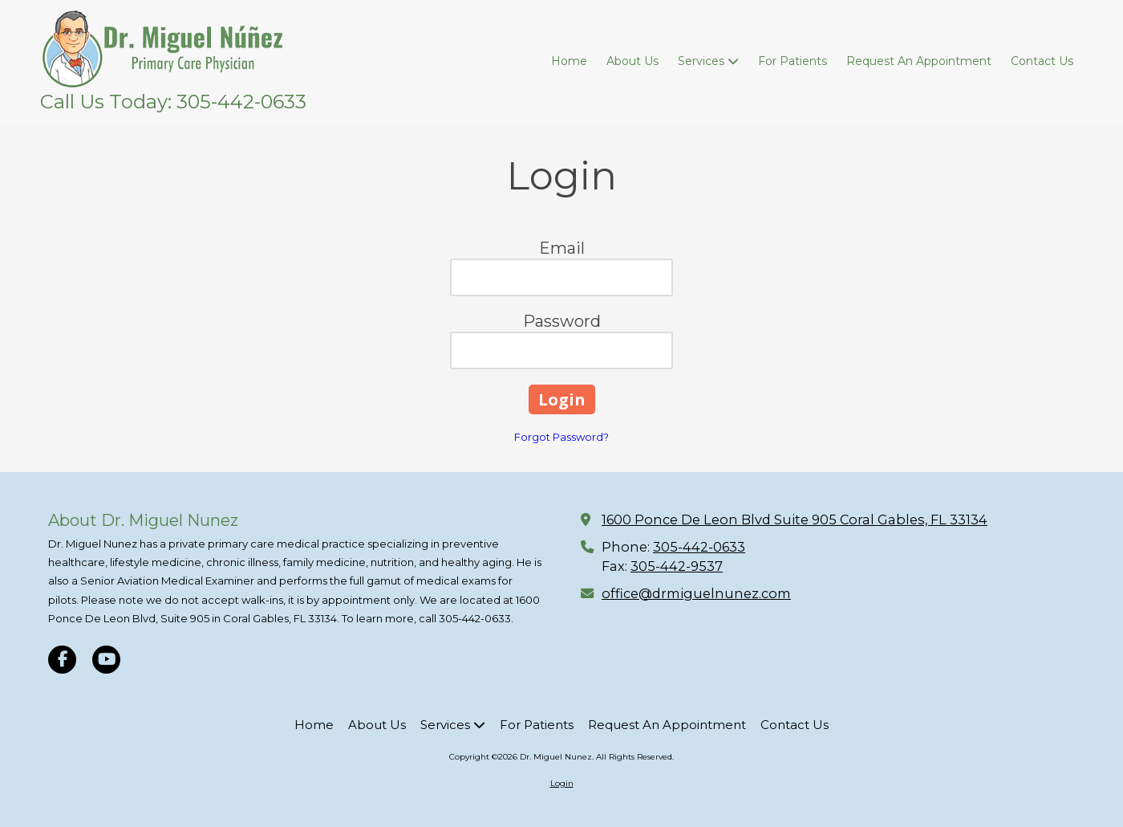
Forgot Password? (561, 436)
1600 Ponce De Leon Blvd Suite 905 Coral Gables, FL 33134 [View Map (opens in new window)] (794, 519)
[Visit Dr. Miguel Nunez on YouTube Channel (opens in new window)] (106, 660)
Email (562, 248)
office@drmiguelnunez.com (696, 593)
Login (562, 783)
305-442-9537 (676, 566)
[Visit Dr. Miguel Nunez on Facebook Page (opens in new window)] (62, 660)
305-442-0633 (699, 547)
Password (562, 321)
